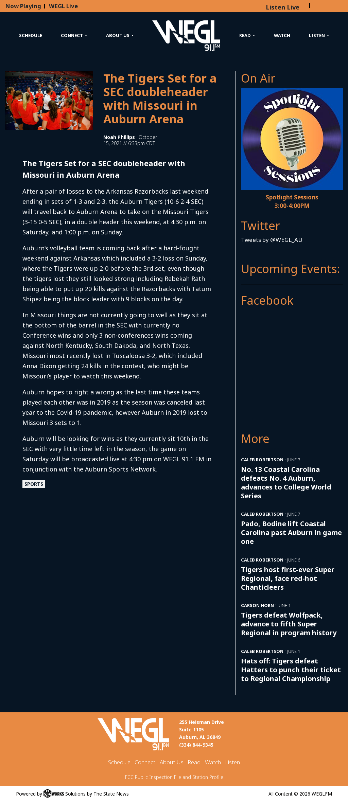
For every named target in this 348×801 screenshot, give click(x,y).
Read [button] (245, 35)
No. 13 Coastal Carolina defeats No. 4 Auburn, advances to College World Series (286, 482)
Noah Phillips (119, 137)
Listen (232, 762)
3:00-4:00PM (292, 206)
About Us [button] (118, 35)
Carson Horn (257, 605)
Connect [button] (72, 35)
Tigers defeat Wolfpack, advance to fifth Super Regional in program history (288, 623)
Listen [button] (317, 35)
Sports (33, 484)
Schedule (30, 35)
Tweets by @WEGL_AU (271, 240)
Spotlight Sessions (292, 197)
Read (194, 762)
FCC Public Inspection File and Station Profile (174, 777)
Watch (282, 35)
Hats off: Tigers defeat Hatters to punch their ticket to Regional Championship (291, 669)
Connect (145, 762)
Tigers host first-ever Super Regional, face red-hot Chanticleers (287, 578)
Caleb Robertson (262, 460)
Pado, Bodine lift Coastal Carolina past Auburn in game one (291, 532)
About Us (172, 762)
